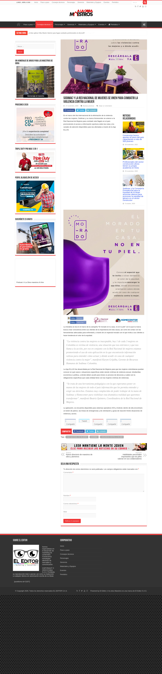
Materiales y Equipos (93, 2)
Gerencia (81, 2)
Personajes (71, 2)
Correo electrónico (70, 504)
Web (65, 512)
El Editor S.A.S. (141, 591)
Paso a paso (45, 2)
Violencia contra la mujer (112, 437)
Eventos (106, 2)
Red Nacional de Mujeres (77, 437)
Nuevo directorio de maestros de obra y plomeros (79, 455)
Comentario (68, 472)
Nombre (67, 496)
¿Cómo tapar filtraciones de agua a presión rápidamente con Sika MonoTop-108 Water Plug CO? (61, 33)
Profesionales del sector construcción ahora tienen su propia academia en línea (133, 165)
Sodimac (94, 437)
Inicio (36, 2)
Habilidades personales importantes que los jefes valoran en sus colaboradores (128, 456)
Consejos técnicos (58, 2)
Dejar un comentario (105, 106)
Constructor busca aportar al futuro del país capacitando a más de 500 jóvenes (133, 138)
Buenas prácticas (88, 106)
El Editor (103, 591)
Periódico (115, 2)
